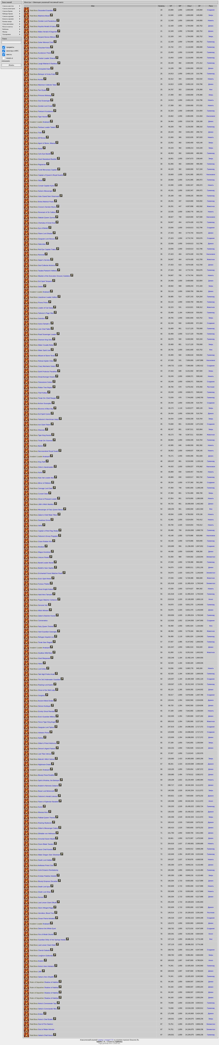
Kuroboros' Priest (40, 53)
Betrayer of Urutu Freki (42, 74)
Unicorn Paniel (39, 557)
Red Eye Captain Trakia (43, 249)
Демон (210, 26)
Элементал (210, 557)
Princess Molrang (40, 95)
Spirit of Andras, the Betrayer (44, 780)
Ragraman (38, 164)
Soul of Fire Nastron (41, 1024)
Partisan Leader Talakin (43, 127)
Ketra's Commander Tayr (43, 1003)
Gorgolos (37, 695)
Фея (210, 89)
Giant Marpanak (40, 658)
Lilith (36, 971)
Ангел (211, 599)
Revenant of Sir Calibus (43, 212)
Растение (210, 387)
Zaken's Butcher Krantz (42, 616)
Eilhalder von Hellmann (42, 833)
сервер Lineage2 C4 (105, 1040)
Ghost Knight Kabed (41, 589)
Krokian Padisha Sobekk (43, 876)
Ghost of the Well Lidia (42, 690)
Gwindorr (37, 318)
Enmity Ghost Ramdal (42, 711)
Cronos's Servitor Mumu (43, 207)
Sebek (36, 286)
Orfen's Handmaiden (41, 467)
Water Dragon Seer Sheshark (45, 855)
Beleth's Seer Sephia (42, 568)
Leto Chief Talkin (40, 329)
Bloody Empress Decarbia (43, 881)
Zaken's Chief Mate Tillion (43, 515)
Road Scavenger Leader (43, 334)
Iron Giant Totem (40, 425)
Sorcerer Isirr (39, 605)
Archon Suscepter (40, 403)
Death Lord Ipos (40, 887)
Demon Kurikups (40, 706)
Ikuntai (36, 79)
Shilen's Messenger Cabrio (44, 828)
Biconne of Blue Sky (41, 409)
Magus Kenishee (40, 552)
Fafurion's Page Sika (41, 313)
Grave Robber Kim (41, 541)
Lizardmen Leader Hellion (43, 297)
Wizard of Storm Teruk (42, 356)
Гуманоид (210, 42)
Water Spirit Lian (40, 350)
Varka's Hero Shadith (42, 977)
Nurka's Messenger (41, 191)
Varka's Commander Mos (43, 1009)
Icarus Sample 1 (40, 324)
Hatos (36, 664)
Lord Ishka (38, 669)
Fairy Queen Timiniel (41, 626)
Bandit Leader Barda (41, 563)
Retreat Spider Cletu (41, 361)
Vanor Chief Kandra (41, 849)
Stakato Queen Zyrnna (42, 217)
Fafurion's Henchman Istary (44, 419)
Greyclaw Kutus (40, 48)
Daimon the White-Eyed (43, 928)
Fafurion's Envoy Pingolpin (44, 536)
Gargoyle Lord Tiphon (42, 727)
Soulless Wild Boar (41, 653)
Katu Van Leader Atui (42, 478)
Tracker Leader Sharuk (42, 58)
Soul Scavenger (40, 101)
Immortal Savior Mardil (42, 839)
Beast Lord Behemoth (42, 791)
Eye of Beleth (39, 228)
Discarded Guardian (41, 10)
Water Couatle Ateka (41, 345)
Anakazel (40, 122)
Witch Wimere (39, 610)
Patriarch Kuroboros (41, 111)
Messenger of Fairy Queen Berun (46, 510)
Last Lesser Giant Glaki (43, 945)
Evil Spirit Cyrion (40, 414)
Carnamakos (39, 620)
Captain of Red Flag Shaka (44, 531)
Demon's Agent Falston (42, 748)
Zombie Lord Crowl (41, 106)
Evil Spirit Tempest (41, 281)
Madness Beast (40, 16)
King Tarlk (37, 462)
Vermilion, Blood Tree (42, 913)
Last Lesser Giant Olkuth (43, 902)
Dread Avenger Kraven (42, 377)
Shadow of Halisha (44, 982)
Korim (36, 807)
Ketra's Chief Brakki (41, 1019)
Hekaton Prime (39, 733)
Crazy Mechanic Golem (43, 366)
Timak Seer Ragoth (41, 642)
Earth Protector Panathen (43, 371)
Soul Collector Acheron (42, 265)
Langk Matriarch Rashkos (43, 63)
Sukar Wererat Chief (41, 42)
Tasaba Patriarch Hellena (43, 271)
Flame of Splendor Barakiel (44, 802)
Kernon (36, 897)
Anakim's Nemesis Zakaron (44, 786)
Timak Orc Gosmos (41, 440)
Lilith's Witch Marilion (42, 504)
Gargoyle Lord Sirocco (42, 239)
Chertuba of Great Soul (42, 223)
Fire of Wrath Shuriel (41, 934)
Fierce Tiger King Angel (42, 722)
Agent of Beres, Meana (42, 143)
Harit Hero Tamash (41, 594)
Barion (36, 446)
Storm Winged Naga (41, 908)
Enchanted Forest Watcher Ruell (46, 573)
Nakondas (38, 244)
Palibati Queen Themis (42, 817)
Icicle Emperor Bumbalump (44, 870)
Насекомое (211, 116)
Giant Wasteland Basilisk (43, 159)
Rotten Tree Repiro (41, 387)
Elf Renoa (37, 138)
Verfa (36, 525)
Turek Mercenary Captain (43, 170)
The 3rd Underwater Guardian (45, 679)
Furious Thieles (39, 584)
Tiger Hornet (38, 117)
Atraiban (37, 547)
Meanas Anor (39, 812)
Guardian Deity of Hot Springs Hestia (48, 940)
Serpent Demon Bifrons (43, 37)
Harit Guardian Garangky (43, 632)
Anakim (36, 961)
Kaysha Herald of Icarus (43, 26)
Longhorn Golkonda (41, 956)
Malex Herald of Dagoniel (43, 32)
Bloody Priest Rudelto (42, 775)
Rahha (36, 738)
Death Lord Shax (40, 892)
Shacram (37, 430)
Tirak (36, 133)
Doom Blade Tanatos (42, 844)
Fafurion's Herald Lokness (43, 796)
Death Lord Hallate (41, 860)
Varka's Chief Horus (41, 1035)
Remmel (37, 255)
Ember (36, 1014)
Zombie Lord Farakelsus (43, 21)
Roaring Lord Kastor (41, 685)
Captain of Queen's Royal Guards (46, 175)
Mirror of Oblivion (40, 483)
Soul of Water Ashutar (42, 1029)
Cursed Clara (39, 494)
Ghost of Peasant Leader (43, 499)
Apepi (36, 148)
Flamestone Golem (41, 382)
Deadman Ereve (40, 520)
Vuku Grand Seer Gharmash (44, 196)
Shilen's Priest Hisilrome (43, 743)
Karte (36, 472)
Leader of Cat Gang (41, 308)
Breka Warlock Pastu (42, 202)
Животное (211, 206)
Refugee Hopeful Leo (42, 637)
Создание (211, 10)
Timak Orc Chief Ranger (43, 398)
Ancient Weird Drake (41, 701)
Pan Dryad (38, 90)
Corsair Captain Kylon (42, 186)
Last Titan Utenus (40, 754)
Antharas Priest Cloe (41, 865)
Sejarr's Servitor (40, 260)
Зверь (211, 15)
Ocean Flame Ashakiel (42, 918)
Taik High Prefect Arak (42, 674)
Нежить (211, 20)
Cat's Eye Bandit (40, 154)
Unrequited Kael (40, 69)
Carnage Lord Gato (41, 488)
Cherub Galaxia (40, 950)
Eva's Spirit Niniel (40, 579)
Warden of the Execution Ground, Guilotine (50, 276)
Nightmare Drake (40, 764)
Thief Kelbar (38, 393)
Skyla (36, 180)
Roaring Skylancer (41, 823)
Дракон (211, 243)
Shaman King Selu (41, 340)
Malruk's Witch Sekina (42, 759)
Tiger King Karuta (40, 435)
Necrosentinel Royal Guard (44, 451)
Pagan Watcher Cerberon (43, 600)
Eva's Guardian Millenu (42, 717)
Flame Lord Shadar (41, 233)
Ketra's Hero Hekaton (42, 966)
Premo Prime (39, 302)
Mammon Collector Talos (43, 85)
